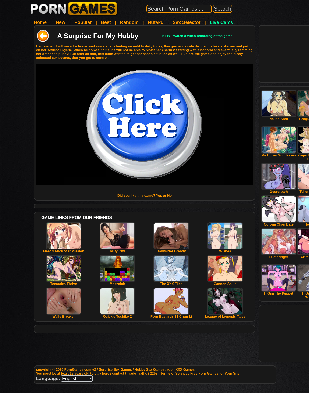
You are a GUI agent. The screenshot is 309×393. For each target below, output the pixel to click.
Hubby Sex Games (149, 369)
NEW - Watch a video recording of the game (197, 36)
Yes (159, 195)
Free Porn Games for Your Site (214, 373)
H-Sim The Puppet (278, 292)
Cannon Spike (225, 282)
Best (106, 22)
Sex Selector (187, 22)
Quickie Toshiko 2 (117, 315)
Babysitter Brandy (171, 249)
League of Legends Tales (225, 315)
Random (129, 22)
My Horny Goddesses (278, 154)
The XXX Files (171, 282)
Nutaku (156, 22)
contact (118, 373)
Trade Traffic (137, 373)
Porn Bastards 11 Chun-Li (171, 315)
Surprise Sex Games (115, 369)
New (60, 22)
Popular (83, 22)
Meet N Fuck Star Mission (63, 249)
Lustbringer (278, 255)
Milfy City (117, 249)
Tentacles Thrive (63, 282)
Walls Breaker (63, 315)
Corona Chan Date (278, 223)
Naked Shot (278, 117)
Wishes (225, 249)
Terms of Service (174, 373)
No (169, 195)
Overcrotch (278, 190)
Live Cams (221, 22)
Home (40, 22)
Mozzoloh (117, 282)
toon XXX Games (181, 369)
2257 (154, 373)
